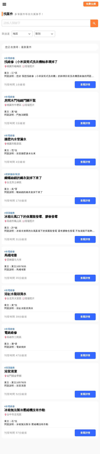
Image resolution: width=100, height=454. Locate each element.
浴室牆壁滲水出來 (25, 153)
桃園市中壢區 (14, 105)
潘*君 (14, 343)
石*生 (14, 421)
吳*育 (14, 189)
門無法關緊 (22, 114)
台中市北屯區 (14, 414)
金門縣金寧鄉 (14, 375)
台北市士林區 (14, 182)
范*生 (14, 150)
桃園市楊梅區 (14, 66)
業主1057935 (18, 266)
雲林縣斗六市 (14, 259)
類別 (38, 33)
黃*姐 (14, 111)
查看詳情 (85, 84)
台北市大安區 (14, 298)
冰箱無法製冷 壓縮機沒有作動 (32, 424)
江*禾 (14, 73)
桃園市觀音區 (14, 143)
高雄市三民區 (14, 337)
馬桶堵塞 (21, 269)
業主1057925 (18, 382)
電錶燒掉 (21, 347)
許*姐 (14, 227)
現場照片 (29, 66)
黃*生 (14, 305)
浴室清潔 (21, 385)
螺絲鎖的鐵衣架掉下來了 (29, 192)
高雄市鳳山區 (14, 221)
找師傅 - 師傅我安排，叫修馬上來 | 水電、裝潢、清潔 (50, 4)
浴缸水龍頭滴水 (24, 308)
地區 (15, 33)
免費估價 (91, 3)
